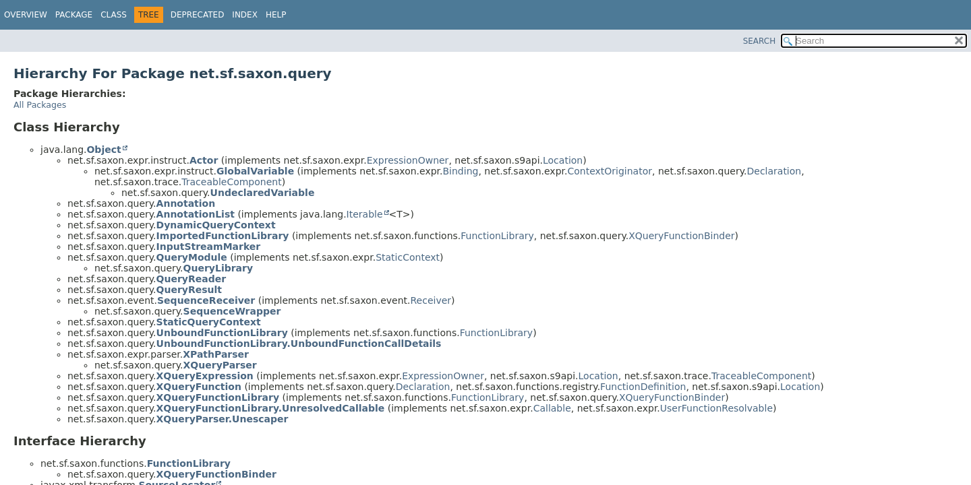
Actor (203, 160)
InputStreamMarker (208, 246)
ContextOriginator (609, 171)
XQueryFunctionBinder (681, 235)
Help (276, 15)
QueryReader (191, 278)
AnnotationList (195, 214)
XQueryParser (220, 365)
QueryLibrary (218, 268)
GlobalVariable (255, 171)
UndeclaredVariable (262, 192)
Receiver (430, 300)
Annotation (186, 203)
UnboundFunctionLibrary (222, 332)
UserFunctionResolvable (716, 408)
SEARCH (759, 41)
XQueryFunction (198, 386)
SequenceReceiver (206, 300)
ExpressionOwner (408, 160)
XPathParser (216, 354)
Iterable (365, 214)
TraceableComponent (231, 181)
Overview (25, 15)
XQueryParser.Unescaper (222, 419)
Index (245, 15)
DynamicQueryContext (216, 225)
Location (563, 160)
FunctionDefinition (643, 386)
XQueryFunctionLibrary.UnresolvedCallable (270, 408)
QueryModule (191, 257)
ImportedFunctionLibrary (222, 235)
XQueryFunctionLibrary (218, 397)
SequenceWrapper (232, 311)
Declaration (773, 171)
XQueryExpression (205, 375)
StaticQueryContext (208, 322)
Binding (460, 171)
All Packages (39, 105)
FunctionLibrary (497, 235)
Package (73, 15)
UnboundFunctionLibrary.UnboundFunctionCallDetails (299, 343)
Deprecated (198, 15)
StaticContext (408, 257)
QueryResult (189, 289)
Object (103, 149)
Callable (552, 408)
